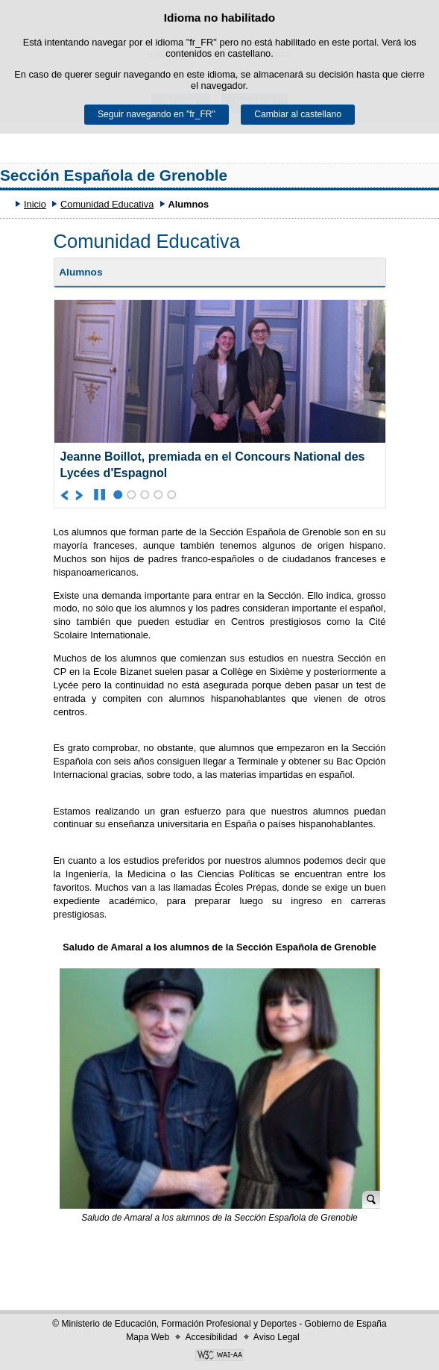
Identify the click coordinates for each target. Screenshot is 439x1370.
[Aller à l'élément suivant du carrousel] (80, 495)
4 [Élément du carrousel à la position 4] (158, 494)
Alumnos (80, 272)
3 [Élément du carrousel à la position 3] (145, 494)
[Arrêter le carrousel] (99, 495)
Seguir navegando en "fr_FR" (156, 114)
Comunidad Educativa (107, 204)
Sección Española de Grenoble (113, 175)
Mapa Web (147, 1337)
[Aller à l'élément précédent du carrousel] (65, 495)
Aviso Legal (276, 1337)
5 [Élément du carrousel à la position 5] (172, 494)
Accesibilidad (211, 1337)
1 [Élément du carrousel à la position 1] (118, 494)
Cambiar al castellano (297, 114)
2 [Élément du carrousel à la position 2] (131, 494)
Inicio (35, 204)
